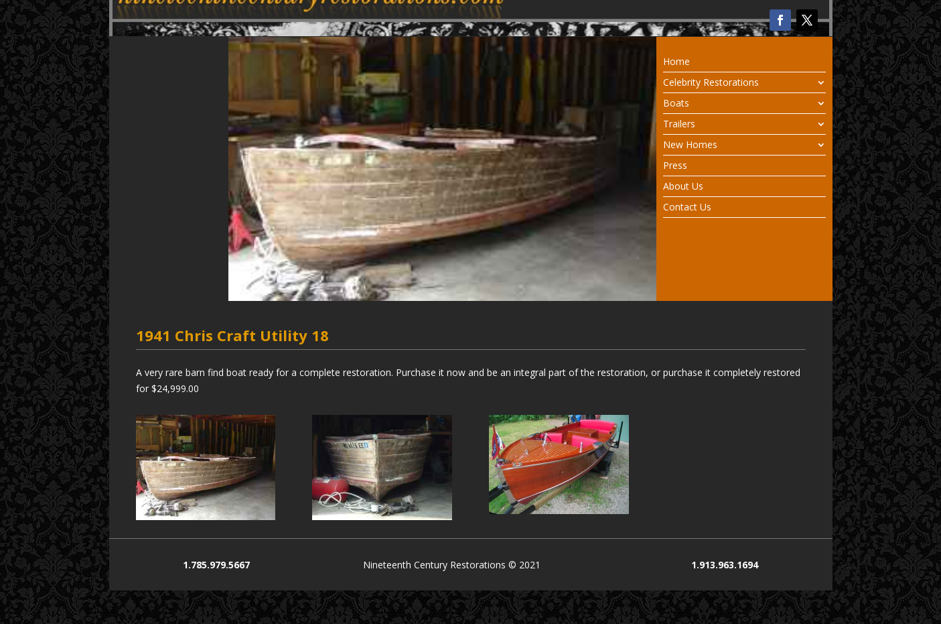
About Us (683, 187)
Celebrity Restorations (711, 83)
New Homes (690, 145)
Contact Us (687, 207)
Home (676, 62)
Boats (676, 104)
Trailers (679, 124)
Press (675, 166)
